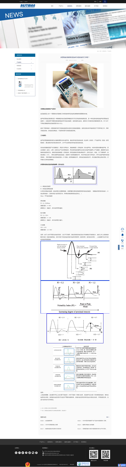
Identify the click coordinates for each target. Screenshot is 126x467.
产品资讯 (109, 51)
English (26, 1)
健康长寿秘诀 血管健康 (88, 424)
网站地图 (72, 464)
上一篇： (48, 408)
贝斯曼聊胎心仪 (21, 90)
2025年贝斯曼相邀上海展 (51, 424)
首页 (52, 6)
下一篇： (53, 410)
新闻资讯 (104, 51)
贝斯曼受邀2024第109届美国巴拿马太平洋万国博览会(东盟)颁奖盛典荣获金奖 (95, 428)
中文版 (21, 1)
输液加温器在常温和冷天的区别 (53, 428)
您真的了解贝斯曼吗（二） (24, 93)
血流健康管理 (48, 420)
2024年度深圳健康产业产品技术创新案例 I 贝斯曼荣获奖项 (95, 420)
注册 (100, 1)
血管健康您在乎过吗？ (23, 78)
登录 (95, 1)
